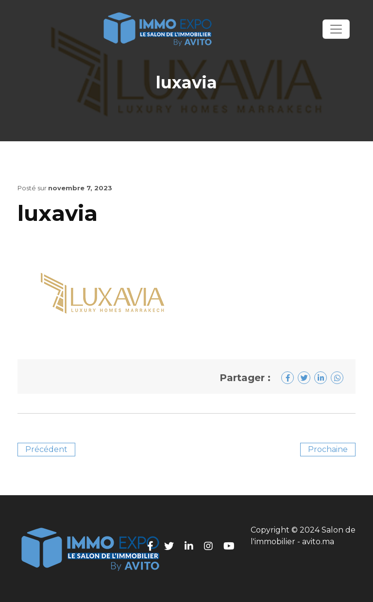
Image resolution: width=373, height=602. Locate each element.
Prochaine (328, 449)
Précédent (46, 449)
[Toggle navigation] (336, 29)
